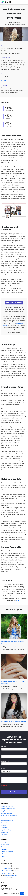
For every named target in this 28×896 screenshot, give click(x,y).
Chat (13, 878)
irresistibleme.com (7, 81)
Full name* (4, 746)
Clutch (18, 600)
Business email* (5, 754)
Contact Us (4, 849)
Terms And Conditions (7, 851)
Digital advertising (6, 830)
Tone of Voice (4, 856)
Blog (2, 847)
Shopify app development (8, 808)
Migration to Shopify (6, 813)
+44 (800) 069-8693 (6, 871)
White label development (8, 818)
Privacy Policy (5, 854)
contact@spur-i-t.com (11, 875)
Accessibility (4, 827)
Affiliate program (5, 844)
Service (3, 768)
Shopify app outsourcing (7, 811)
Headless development (7, 820)
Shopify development (7, 806)
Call (10, 878)
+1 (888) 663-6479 (6, 868)
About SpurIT (4, 842)
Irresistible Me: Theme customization (13, 721)
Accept (22, 893)
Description (4, 776)
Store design (4, 823)
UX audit (3, 825)
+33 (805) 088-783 (6, 873)
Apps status (4, 834)
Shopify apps (4, 832)
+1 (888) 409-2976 (6, 866)
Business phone (5, 761)
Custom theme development (9, 815)
